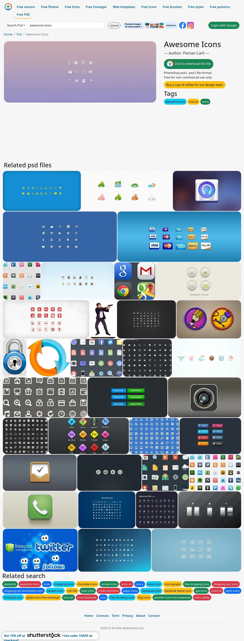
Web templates (124, 7)
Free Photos (50, 7)
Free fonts (72, 7)
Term (115, 616)
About (140, 616)
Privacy (127, 616)
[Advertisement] (117, 132)
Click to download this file (188, 64)
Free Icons (149, 7)
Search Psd (15, 25)
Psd (19, 34)
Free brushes (172, 7)
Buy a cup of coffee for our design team (194, 85)
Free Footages (96, 7)
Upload (114, 25)
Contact (154, 616)
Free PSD (23, 14)
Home (8, 34)
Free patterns (220, 7)
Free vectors (26, 7)
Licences (102, 616)
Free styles (196, 7)
